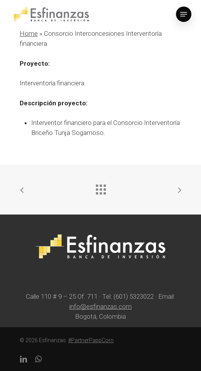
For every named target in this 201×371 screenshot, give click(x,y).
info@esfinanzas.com (100, 306)
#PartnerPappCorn (91, 340)
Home (29, 33)
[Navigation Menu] (183, 14)
